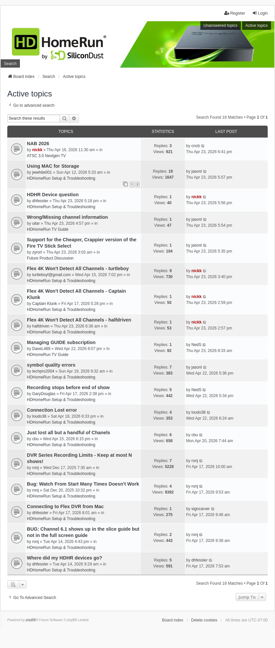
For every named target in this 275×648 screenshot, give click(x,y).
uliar (36, 223)
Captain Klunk (44, 303)
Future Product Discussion (50, 258)
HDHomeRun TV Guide (47, 229)
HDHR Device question (53, 194)
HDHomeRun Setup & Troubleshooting (61, 178)
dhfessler (40, 201)
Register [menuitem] (234, 13)
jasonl (196, 171)
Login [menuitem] (260, 13)
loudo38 (39, 416)
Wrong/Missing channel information (67, 217)
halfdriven (40, 326)
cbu (35, 439)
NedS (196, 344)
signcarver (200, 508)
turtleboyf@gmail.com (51, 274)
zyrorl (37, 252)
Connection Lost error (52, 410)
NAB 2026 (38, 143)
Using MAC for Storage (53, 166)
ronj (35, 467)
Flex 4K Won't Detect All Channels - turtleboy (78, 268)
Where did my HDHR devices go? (64, 557)
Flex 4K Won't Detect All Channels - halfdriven (79, 320)
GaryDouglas (43, 393)
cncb (195, 146)
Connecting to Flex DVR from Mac (65, 506)
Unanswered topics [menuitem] (221, 25)
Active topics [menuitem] (256, 25)
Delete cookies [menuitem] (204, 620)
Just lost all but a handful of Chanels (68, 432)
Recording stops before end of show (68, 387)
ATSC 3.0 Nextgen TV (46, 155)
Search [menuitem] (10, 63)
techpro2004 (43, 371)
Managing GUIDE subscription (61, 342)
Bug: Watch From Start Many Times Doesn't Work (83, 484)
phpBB (31, 620)
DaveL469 (41, 348)
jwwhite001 (42, 172)
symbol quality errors (51, 365)
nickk (37, 149)
